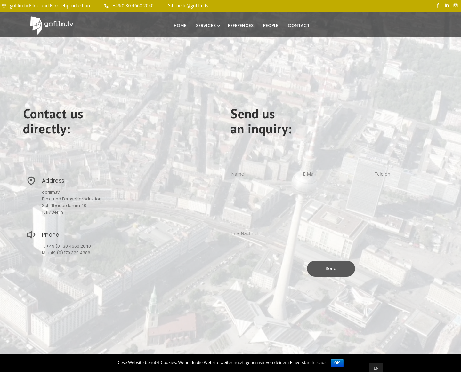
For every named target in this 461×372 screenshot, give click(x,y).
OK (337, 363)
